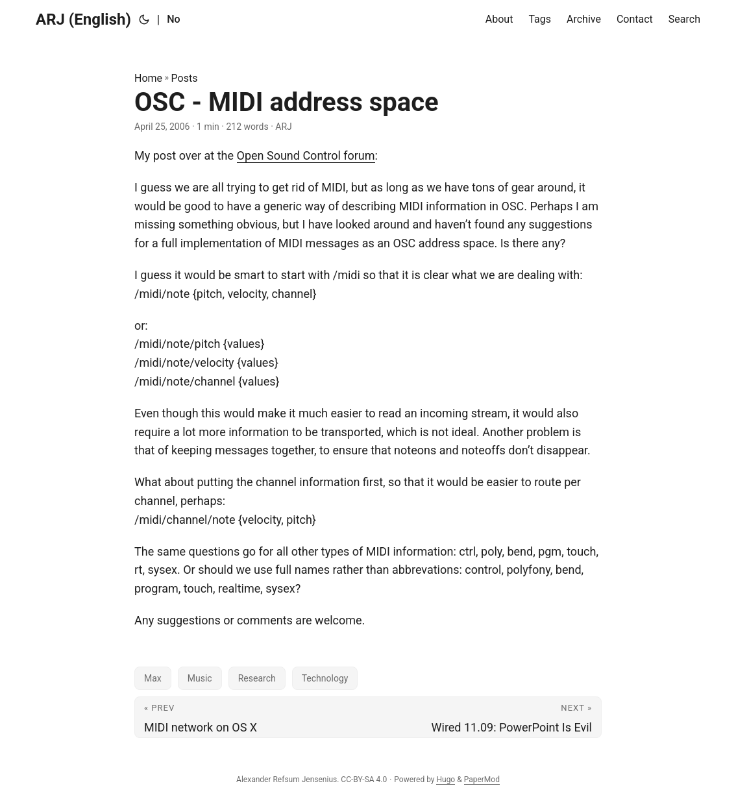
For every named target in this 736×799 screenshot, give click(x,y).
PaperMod (482, 779)
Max (153, 678)
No (173, 19)
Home (148, 78)
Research (257, 678)
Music (200, 678)
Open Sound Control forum (306, 155)
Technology (325, 678)
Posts (184, 78)
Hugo (445, 779)
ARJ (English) (83, 19)
